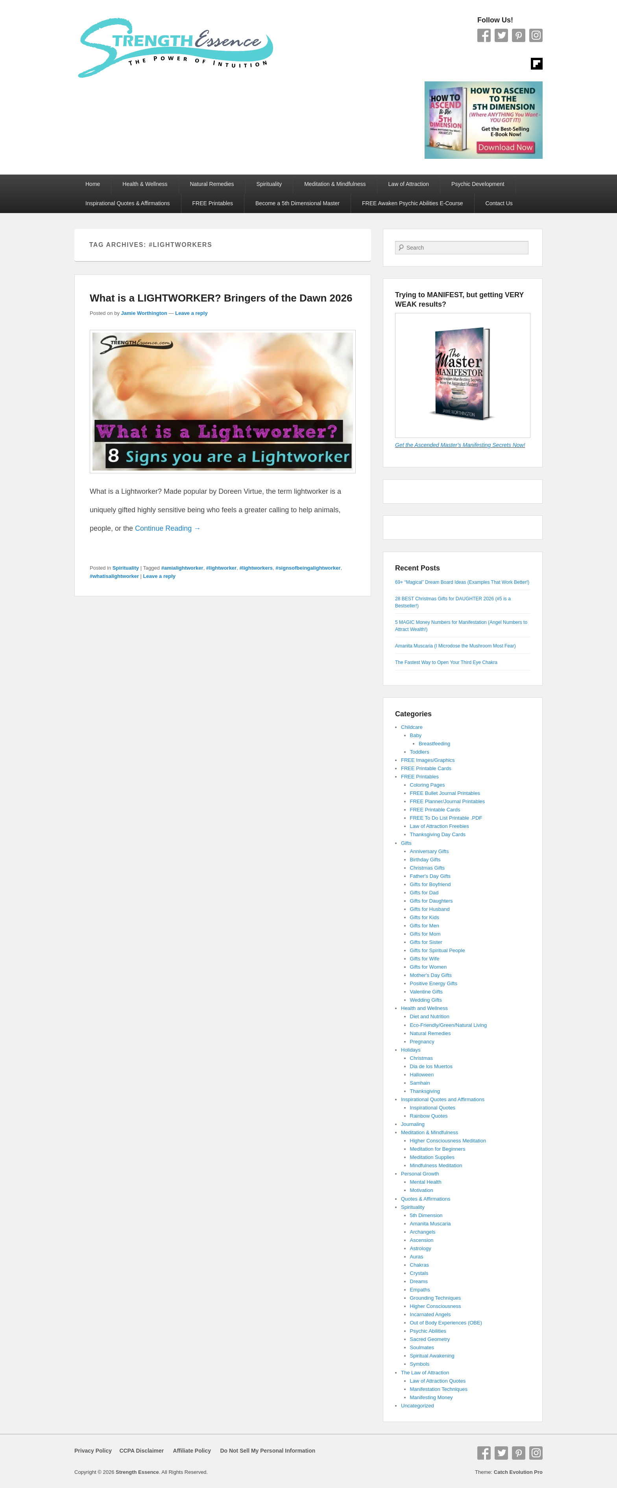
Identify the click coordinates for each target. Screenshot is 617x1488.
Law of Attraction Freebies (439, 826)
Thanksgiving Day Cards (438, 834)
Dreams (419, 1281)
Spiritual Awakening (432, 1356)
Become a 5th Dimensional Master (297, 203)
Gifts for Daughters (431, 901)
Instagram (536, 35)
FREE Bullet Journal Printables (445, 793)
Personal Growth (420, 1174)
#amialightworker (182, 568)
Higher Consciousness (435, 1306)
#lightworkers (256, 568)
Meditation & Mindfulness (335, 184)
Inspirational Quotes (433, 1108)
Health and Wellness (424, 1008)
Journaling (413, 1124)
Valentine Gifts (426, 992)
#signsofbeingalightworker (307, 568)
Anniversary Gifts (429, 851)
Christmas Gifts (427, 868)
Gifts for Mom (425, 934)
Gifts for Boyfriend (430, 884)
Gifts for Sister (426, 942)
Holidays (411, 1050)
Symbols (420, 1364)
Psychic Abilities (428, 1331)
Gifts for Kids (424, 917)
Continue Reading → (168, 528)
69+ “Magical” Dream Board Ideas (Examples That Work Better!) (462, 582)
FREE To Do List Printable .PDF (446, 818)
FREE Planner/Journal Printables (447, 801)
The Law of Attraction (425, 1373)
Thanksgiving (425, 1091)
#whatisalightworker (114, 576)
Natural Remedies (212, 184)
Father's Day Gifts (430, 876)
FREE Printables (212, 203)
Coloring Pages (427, 785)
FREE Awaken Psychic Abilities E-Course (412, 203)
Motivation (421, 1190)
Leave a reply (191, 313)
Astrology (420, 1248)
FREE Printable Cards (426, 768)
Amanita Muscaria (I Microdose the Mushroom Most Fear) (455, 646)
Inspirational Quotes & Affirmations (127, 203)
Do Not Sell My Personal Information (263, 1451)
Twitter (501, 35)
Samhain (420, 1083)
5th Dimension (426, 1215)
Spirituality (269, 184)
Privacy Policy (93, 1451)
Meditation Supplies (432, 1157)
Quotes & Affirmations (426, 1199)
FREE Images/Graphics (428, 760)
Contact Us (499, 203)
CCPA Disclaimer (138, 1451)
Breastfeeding (434, 744)
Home (92, 184)
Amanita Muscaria (430, 1224)
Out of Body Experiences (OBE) (446, 1323)
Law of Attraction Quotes (438, 1381)
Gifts (406, 843)
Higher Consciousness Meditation (448, 1141)
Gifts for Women (428, 967)
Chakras (419, 1265)
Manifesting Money (431, 1397)
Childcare (412, 727)
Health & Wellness (144, 184)
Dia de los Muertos (431, 1066)
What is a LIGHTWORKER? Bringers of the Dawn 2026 (221, 298)
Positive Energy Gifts (434, 983)
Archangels (423, 1232)
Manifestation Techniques (438, 1389)
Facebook (484, 35)
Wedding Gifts (426, 1000)
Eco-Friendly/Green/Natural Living (448, 1025)
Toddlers (419, 752)
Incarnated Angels (430, 1314)
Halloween (422, 1075)
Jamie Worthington (144, 313)
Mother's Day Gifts (431, 975)
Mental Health (426, 1182)
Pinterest (518, 35)
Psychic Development (477, 184)
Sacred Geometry (430, 1339)
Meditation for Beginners (438, 1149)
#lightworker (221, 568)
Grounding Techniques (435, 1298)
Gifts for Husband (430, 909)
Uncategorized (417, 1406)
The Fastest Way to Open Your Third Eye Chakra (446, 662)
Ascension (422, 1240)
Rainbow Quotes (429, 1116)
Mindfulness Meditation (436, 1165)
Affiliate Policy (192, 1451)
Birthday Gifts (425, 860)
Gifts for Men (424, 926)
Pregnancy (422, 1042)
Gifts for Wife (425, 959)
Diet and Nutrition (429, 1016)
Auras (416, 1257)
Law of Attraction (408, 184)
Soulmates (422, 1347)
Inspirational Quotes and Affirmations (442, 1099)
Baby (416, 735)
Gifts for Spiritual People (437, 950)
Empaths (420, 1290)
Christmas (421, 1058)
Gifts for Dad (424, 893)
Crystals (419, 1273)
